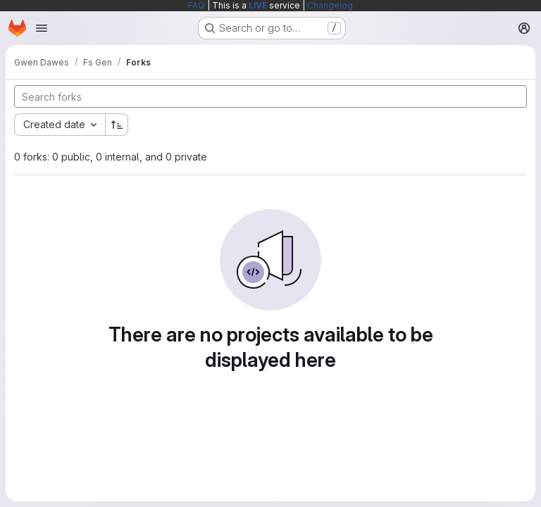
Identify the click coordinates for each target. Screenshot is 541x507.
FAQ (196, 5)
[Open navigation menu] (41, 28)
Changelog (330, 5)
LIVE (258, 5)
